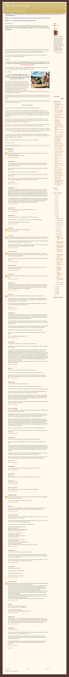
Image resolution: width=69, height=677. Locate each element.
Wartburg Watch (58, 140)
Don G (9, 235)
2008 (56, 292)
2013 (56, 215)
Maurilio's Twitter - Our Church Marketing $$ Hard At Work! (59, 181)
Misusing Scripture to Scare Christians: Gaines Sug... (60, 255)
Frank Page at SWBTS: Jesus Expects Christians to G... (60, 238)
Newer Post (7, 668)
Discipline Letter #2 (58, 154)
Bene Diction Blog (58, 148)
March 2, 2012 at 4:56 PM (12, 337)
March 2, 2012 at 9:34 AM (12, 223)
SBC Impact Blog (58, 170)
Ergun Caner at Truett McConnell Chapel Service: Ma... (60, 242)
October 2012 (58, 222)
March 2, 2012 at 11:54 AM (13, 278)
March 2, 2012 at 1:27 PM (12, 290)
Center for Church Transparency (58, 121)
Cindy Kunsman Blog (59, 111)
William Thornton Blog (59, 134)
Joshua (9, 151)
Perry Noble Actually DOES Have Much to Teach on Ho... (60, 246)
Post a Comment (10, 647)
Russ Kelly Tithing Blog (59, 145)
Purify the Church (58, 142)
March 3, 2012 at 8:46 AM (12, 433)
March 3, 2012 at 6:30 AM (12, 404)
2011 (56, 286)
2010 (56, 288)
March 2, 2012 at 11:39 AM (13, 270)
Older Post (48, 668)
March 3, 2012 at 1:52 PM (12, 562)
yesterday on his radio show (40, 516)
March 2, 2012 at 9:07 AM (12, 211)
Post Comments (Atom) (14, 671)
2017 (56, 207)
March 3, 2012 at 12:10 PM (13, 502)
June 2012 (58, 229)
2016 (56, 209)
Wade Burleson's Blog (59, 163)
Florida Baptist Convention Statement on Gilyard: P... (59, 269)
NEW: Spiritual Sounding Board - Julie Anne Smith (59, 104)
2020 (56, 202)
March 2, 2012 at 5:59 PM (12, 378)
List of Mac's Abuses (58, 149)
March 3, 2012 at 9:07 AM (12, 462)
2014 (56, 213)
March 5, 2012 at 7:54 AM (12, 612)
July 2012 (58, 227)
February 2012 (59, 282)
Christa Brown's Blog (59, 175)
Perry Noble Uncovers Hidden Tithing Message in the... (60, 279)
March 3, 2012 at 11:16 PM (13, 577)
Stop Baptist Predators (59, 173)
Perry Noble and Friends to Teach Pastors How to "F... (59, 251)
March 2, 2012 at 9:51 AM (12, 231)
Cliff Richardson (11, 265)
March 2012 (58, 234)
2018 (56, 206)
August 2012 (58, 225)
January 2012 (58, 284)
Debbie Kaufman (11, 251)
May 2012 (58, 231)
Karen (9, 294)
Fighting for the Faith (58, 143)
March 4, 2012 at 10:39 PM (13, 600)
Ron (9, 604)
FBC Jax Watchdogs (17, 5)
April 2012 (58, 233)
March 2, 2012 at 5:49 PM (12, 364)
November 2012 (59, 220)
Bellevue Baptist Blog (59, 169)
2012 (56, 216)
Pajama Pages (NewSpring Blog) (58, 138)
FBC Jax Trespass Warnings (58, 156)
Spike (9, 506)
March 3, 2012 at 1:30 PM (12, 546)
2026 (56, 195)
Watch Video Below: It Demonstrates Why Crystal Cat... (60, 259)
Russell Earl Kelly (11, 487)
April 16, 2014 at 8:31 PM (12, 645)
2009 (56, 290)
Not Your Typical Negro (59, 114)
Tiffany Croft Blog (58, 172)
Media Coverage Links (59, 125)
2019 (56, 204)
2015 (56, 211)
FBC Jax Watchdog (11, 408)
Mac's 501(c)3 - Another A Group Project (59, 184)
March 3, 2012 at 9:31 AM (12, 469)
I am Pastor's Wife (58, 112)
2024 (56, 198)
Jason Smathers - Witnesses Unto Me (58, 123)
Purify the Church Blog (59, 151)
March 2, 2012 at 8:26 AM (12, 203)
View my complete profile (58, 52)
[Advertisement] (27, 658)
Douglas (9, 227)
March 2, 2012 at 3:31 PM (12, 308)
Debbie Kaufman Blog (59, 136)
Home (28, 668)
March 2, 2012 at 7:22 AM (12, 183)
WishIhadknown (11, 495)
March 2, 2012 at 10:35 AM (13, 247)
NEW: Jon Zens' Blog (59, 109)
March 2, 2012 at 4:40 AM (12, 157)
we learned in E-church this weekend (13, 124)
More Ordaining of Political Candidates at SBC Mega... (60, 264)
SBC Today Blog (58, 167)
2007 (56, 294)
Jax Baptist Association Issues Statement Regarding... (60, 274)
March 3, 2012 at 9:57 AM (12, 483)
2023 (56, 200)
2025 (56, 196)
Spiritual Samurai (58, 116)
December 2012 (59, 218)
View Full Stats (56, 189)
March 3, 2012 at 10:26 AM (13, 491)
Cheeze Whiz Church (58, 146)
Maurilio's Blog (57, 178)
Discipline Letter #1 (58, 152)
